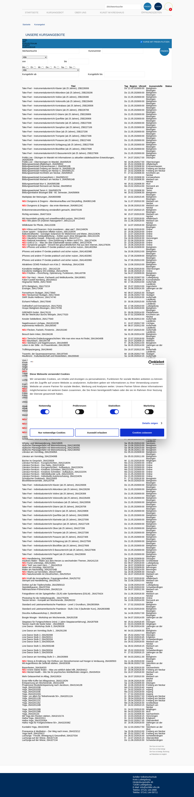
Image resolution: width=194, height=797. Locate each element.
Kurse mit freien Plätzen (154, 42)
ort (24, 42)
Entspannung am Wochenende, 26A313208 (43, 683)
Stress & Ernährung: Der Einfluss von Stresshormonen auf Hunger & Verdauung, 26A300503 (69, 661)
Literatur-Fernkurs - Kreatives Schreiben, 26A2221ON (48, 469)
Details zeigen (150, 423)
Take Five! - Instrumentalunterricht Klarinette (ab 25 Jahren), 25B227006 (56, 123)
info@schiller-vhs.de (150, 787)
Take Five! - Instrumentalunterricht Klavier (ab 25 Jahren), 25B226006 (55, 88)
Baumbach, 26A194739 (36, 340)
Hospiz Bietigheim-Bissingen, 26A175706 (42, 308)
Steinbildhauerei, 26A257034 (36, 587)
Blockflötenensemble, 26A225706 (38, 480)
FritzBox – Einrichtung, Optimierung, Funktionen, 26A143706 (54, 273)
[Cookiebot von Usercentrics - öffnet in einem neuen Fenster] (150, 362)
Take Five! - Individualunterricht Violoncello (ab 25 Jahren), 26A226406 (56, 498)
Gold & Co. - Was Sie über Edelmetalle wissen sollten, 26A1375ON (57, 242)
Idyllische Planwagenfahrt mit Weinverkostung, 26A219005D (51, 450)
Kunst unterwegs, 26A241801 (39, 563)
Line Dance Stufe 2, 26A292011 (37, 637)
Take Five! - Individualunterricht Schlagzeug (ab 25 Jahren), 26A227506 (56, 541)
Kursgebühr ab (29, 74)
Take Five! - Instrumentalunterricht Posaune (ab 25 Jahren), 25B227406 (56, 140)
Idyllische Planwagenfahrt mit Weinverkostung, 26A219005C (51, 447)
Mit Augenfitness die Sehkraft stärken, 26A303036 (46, 663)
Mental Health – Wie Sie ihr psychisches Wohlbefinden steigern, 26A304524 (61, 672)
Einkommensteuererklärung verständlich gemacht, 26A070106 (52, 210)
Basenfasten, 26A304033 (34, 667)
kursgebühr (28, 47)
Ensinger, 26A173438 (32, 288)
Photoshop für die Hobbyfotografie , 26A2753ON (45, 598)
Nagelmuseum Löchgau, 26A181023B (40, 323)
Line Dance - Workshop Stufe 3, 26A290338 (43, 626)
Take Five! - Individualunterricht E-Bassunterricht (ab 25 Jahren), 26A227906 (58, 550)
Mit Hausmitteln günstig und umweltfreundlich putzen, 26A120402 (53, 218)
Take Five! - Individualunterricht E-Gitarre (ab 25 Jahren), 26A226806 (55, 511)
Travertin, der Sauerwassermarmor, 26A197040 (45, 354)
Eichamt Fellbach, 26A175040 (36, 301)
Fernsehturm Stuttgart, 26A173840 (38, 292)
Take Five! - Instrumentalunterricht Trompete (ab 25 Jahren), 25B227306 (56, 136)
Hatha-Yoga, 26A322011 (34, 718)
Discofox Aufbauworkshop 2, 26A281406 (41, 613)
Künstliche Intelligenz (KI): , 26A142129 (41, 269)
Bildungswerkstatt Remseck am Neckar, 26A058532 (47, 186)
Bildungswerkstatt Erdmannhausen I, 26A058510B (46, 166)
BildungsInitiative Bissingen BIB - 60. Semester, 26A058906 (50, 192)
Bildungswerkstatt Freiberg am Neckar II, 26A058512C (48, 170)
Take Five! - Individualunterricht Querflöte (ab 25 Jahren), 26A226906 (55, 515)
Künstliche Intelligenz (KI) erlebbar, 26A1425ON (45, 271)
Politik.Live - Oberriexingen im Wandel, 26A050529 (46, 162)
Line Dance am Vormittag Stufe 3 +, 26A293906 (45, 657)
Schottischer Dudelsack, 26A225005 (39, 478)
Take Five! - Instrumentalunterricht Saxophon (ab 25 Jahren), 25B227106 (57, 127)
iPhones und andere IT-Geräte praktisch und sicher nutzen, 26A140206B (57, 251)
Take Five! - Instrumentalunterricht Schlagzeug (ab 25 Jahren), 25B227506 (58, 144)
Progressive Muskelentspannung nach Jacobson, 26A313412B (52, 685)
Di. (32, 67)
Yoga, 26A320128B (31, 711)
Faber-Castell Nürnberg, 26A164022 (39, 280)
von (24, 61)
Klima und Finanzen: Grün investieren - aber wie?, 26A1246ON (55, 229)
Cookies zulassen (142, 432)
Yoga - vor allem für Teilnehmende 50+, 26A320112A (47, 696)
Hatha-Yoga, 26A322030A (34, 720)
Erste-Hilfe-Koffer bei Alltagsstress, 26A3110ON (45, 680)
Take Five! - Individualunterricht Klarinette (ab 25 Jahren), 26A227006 (55, 519)
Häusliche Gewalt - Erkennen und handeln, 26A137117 (51, 238)
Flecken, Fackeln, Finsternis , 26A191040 (44, 330)
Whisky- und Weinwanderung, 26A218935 (42, 443)
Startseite (31, 12)
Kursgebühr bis (95, 74)
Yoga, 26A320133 (30, 714)
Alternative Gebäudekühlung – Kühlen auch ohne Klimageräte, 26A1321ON (60, 236)
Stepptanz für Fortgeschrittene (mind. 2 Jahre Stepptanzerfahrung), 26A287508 (60, 622)
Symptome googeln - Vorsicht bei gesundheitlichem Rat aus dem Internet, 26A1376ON (66, 245)
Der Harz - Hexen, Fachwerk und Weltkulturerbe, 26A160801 (54, 277)
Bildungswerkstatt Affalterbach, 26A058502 (42, 164)
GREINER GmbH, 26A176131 (36, 312)
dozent (26, 45)
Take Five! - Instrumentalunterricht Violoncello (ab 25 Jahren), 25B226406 (57, 101)
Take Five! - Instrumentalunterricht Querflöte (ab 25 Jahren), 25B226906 (56, 118)
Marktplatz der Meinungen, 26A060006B (41, 197)
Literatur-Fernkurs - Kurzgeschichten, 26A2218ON (46, 463)
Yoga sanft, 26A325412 (33, 733)
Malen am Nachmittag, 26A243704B (39, 569)
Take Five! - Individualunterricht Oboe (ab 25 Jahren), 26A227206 (53, 528)
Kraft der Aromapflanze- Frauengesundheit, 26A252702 (51, 578)
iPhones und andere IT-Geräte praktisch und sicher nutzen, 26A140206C (57, 256)
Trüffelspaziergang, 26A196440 (37, 349)
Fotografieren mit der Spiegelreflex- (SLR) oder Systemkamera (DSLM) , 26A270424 (62, 593)
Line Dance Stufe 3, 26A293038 (37, 652)
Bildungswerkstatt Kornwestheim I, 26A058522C (45, 177)
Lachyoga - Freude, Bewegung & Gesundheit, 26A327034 (50, 735)
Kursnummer (95, 51)
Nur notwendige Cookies (51, 432)
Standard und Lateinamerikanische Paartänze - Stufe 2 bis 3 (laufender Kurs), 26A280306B (66, 609)
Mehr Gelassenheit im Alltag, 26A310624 (41, 676)
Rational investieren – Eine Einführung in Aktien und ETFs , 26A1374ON (59, 240)
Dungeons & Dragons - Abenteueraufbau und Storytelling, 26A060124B (59, 201)
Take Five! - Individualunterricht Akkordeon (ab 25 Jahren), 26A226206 (56, 489)
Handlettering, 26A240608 (37, 558)
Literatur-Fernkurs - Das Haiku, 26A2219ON (43, 465)
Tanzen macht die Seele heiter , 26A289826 (43, 624)
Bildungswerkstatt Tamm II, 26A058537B (41, 190)
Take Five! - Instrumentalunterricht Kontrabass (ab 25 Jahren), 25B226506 (57, 105)
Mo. (24, 67)
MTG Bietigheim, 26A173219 (36, 286)
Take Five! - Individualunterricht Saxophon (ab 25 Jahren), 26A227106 (55, 524)
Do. (47, 67)
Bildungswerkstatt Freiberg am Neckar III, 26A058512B (48, 168)
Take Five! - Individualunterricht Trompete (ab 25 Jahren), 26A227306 (55, 532)
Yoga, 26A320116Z (31, 703)
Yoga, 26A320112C (31, 700)
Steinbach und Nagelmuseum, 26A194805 (45, 343)
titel (24, 40)
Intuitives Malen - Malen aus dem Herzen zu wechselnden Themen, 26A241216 (60, 560)
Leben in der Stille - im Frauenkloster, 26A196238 (46, 345)
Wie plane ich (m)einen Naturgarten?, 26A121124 (48, 220)
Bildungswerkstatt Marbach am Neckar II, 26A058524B (48, 179)
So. (70, 67)
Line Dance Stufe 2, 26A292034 (37, 639)
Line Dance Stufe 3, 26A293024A (38, 641)
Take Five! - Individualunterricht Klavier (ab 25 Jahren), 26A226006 (54, 485)
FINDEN (147, 6)
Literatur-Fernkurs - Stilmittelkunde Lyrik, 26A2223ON (48, 474)
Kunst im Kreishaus (112, 12)
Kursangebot (55, 12)
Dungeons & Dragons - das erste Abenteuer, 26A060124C (52, 205)
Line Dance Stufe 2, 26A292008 (37, 635)
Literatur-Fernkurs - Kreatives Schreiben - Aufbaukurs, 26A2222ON (54, 472)
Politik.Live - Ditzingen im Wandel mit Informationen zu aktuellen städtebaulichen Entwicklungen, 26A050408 (68, 158)
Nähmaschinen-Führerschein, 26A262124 (42, 589)
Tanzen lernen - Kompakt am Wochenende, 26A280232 (48, 600)
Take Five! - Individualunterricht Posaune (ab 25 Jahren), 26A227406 (55, 537)
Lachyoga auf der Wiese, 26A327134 (40, 740)
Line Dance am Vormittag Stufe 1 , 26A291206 (44, 630)
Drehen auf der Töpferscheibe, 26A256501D (43, 585)
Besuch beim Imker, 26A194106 (37, 334)
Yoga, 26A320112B (31, 698)
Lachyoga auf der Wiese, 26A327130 (40, 738)
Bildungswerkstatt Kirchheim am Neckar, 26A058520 (47, 173)
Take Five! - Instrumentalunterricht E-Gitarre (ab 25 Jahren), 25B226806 (56, 114)
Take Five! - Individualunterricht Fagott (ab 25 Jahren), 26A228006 (54, 554)
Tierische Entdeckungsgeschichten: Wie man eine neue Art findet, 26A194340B (62, 338)
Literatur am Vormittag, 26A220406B (39, 456)
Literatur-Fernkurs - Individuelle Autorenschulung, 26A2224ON (52, 476)
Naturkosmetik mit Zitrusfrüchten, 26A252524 (46, 574)
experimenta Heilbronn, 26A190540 (39, 325)
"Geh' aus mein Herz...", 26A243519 (42, 565)
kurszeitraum (29, 44)
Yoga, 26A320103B (31, 687)
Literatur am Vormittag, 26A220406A (39, 452)
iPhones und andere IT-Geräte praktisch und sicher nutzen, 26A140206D (57, 260)
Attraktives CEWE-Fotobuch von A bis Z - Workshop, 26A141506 (53, 264)
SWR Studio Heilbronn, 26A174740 (39, 297)
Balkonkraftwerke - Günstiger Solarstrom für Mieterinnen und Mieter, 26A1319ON (61, 234)
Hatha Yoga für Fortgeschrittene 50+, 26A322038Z (46, 722)
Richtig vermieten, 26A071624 (36, 214)
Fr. (55, 67)
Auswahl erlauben (97, 432)
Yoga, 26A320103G (31, 694)
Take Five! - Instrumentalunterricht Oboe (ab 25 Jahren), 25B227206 (55, 131)
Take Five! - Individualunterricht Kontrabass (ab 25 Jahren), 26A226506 (56, 502)
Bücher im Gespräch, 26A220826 (38, 460)
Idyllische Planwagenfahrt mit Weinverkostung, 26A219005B (51, 445)
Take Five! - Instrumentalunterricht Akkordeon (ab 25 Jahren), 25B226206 (57, 92)
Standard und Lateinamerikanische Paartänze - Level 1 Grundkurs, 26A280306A (60, 604)
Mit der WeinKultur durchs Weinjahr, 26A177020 (45, 314)
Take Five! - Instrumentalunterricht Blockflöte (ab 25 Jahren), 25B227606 (57, 149)
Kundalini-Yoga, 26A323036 (35, 727)
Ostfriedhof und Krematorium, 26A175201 (42, 306)
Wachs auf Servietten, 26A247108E (41, 572)
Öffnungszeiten (151, 12)
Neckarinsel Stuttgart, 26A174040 (41, 295)
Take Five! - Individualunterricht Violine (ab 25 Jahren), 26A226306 (54, 493)
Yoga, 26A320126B (31, 709)
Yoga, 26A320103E (31, 691)
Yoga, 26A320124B (31, 705)
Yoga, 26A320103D (31, 689)
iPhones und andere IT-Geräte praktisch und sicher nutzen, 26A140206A (59, 247)
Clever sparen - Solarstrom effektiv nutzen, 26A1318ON (49, 231)
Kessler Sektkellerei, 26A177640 (37, 319)
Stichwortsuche (29, 51)
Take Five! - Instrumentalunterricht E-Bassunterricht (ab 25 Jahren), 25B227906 (60, 153)
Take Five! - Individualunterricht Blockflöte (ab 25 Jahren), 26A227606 (55, 545)
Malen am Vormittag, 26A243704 (38, 567)
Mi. (39, 67)
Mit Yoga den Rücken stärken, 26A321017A (43, 716)
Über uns (80, 12)
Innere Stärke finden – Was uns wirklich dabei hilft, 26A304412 (54, 669)
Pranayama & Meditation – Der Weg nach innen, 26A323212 (51, 731)
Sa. (62, 67)
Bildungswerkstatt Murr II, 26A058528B (41, 183)
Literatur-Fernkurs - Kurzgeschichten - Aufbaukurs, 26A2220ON (52, 467)
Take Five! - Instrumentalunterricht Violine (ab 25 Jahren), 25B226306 (55, 97)
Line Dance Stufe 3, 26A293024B (38, 646)
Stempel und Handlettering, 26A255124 (41, 580)
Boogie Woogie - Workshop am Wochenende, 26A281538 (50, 617)
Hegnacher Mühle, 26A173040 (36, 282)
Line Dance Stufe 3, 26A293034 (37, 650)
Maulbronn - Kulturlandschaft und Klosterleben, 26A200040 (50, 356)
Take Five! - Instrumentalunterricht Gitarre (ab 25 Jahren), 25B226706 (55, 110)
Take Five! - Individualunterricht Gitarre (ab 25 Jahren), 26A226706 (54, 506)
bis (65, 61)
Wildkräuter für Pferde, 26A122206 (38, 225)
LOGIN (158, 6)
